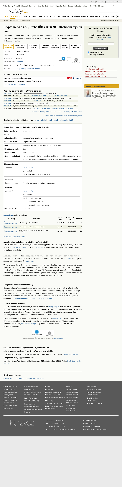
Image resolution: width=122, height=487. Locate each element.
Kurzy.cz (5, 20)
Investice (48, 387)
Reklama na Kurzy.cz (91, 420)
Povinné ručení (8, 408)
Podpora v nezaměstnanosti (33, 409)
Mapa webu (94, 395)
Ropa (47, 406)
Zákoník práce (70, 405)
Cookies (59, 420)
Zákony (84, 6)
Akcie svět (24, 6)
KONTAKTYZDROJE (45, 47)
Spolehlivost (99, 389)
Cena (93, 389)
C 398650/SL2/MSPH (10, 227)
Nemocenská (28, 407)
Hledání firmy (29, 17)
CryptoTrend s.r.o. (26, 20)
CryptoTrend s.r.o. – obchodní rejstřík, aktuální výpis (23, 378)
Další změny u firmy (70, 354)
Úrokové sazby (29, 389)
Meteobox (109, 2)
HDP (54, 395)
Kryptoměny (49, 397)
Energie (70, 6)
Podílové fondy (56, 392)
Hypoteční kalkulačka (10, 405)
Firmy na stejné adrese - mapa (28, 69)
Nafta (60, 406)
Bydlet (114, 2)
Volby (88, 395)
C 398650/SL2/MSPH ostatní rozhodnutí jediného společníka (52, 108)
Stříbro (61, 403)
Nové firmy (95, 17)
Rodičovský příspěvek (10, 400)
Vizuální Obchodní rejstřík (94, 69)
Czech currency (92, 401)
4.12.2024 (7, 98)
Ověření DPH (63, 17)
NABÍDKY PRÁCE (65, 47)
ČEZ (51, 389)
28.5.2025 (7, 93)
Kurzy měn (32, 6)
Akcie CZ (17, 6)
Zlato (47, 6)
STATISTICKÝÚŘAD (33, 47)
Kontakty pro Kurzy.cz (91, 426)
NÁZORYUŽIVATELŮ (55, 47)
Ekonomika (48, 395)
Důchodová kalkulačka (10, 392)
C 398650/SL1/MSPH (10, 231)
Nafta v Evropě (49, 408)
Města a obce (70, 392)
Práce (90, 6)
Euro (33, 395)
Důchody (27, 412)
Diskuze (101, 6)
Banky (26, 387)
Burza (47, 389)
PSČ (76, 392)
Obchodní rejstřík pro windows (96, 71)
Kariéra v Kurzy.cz (90, 423)
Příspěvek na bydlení (9, 397)
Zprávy (10, 6)
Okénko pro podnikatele (95, 86)
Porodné (36, 407)
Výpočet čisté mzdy (9, 389)
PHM (51, 406)
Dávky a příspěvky (30, 404)
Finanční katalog (71, 400)
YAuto (103, 2)
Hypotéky (59, 6)
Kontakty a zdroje (28, 324)
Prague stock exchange (94, 403)
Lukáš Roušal (37, 101)
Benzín (56, 406)
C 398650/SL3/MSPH (10, 222)
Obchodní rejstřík (15, 20)
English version (92, 398)
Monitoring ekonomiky (94, 392)
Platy (37, 401)
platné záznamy (95, 52)
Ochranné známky (79, 17)
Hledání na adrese (46, 17)
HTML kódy (99, 429)
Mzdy (33, 401)
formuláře (73, 411)
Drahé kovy (49, 401)
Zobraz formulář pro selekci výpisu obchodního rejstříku (63, 116)
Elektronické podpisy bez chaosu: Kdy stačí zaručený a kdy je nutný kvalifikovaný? (104, 95)
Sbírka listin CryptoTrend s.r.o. (15, 237)
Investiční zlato (53, 403)
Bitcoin (52, 6)
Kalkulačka (77, 6)
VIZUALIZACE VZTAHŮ (76, 47)
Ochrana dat (50, 420)
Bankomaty (34, 387)
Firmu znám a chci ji (14, 85)
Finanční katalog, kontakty (94, 74)
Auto (88, 389)
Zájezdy (98, 2)
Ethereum (62, 397)
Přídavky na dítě (8, 395)
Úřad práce (27, 401)
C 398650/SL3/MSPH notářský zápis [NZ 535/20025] (49, 96)
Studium (119, 2)
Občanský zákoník (72, 403)
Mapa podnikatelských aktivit (95, 76)
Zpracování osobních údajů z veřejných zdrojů (32, 298)
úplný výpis (40, 120)
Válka (95, 6)
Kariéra (93, 2)
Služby (106, 17)
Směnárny (27, 395)
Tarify (65, 6)
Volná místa (33, 398)
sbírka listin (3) (67, 120)
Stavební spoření (36, 392)
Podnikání (69, 387)
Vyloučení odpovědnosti (55, 423)
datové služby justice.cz (19, 247)
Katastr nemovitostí (72, 395)
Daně (68, 411)
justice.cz (29, 261)
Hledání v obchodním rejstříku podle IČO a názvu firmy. (100, 37)
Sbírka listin (8, 215)
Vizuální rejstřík (13, 17)
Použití (86, 429)
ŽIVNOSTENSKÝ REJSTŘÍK (21, 47)
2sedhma (19, 62)
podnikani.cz (58, 338)
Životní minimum (8, 403)
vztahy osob (53, 120)
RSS (92, 429)
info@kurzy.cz (53, 307)
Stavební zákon (71, 408)
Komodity (41, 6)
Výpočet (14, 387)
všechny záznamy (96, 55)
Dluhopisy (48, 392)
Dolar (37, 395)
